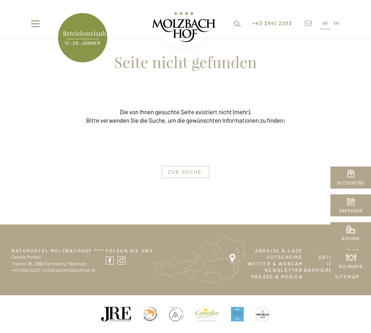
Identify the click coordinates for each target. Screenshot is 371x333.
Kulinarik (351, 267)
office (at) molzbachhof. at (69, 270)
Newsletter (284, 270)
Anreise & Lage (279, 251)
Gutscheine (285, 257)
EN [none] (336, 23)
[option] (336, 23)
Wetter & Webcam (275, 264)
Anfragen (350, 211)
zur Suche (185, 172)
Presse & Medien (277, 277)
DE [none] (325, 23)
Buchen (350, 239)
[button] (231, 23)
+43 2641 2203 (26, 270)
